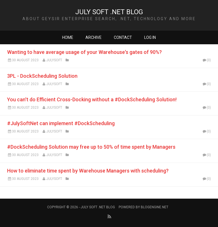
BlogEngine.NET (154, 207)
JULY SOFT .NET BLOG (109, 12)
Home (67, 37)
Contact (123, 37)
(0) (206, 60)
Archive (93, 37)
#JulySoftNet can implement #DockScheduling (61, 123)
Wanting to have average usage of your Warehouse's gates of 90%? (84, 52)
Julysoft (54, 60)
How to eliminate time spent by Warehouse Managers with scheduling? (88, 171)
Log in (150, 37)
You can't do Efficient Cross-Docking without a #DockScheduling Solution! (92, 99)
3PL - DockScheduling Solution (42, 76)
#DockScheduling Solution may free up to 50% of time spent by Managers (91, 147)
